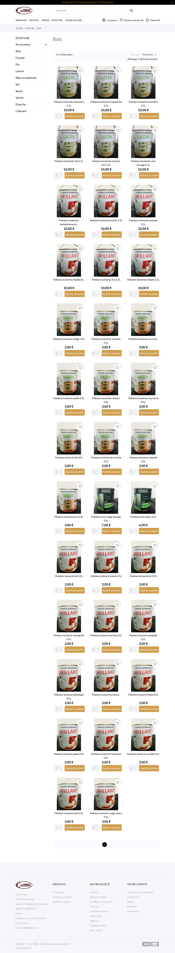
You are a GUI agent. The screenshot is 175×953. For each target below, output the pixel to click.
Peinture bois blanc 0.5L (143, 516)
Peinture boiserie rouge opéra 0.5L (106, 815)
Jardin (46, 19)
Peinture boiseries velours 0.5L (106, 400)
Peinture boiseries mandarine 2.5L (106, 103)
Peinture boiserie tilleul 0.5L (143, 694)
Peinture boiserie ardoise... (106, 694)
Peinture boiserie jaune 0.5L (69, 753)
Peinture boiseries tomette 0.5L (106, 340)
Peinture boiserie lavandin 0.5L (143, 637)
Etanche (21, 104)
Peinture (57, 20)
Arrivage (22, 19)
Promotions (58, 892)
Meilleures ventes (61, 901)
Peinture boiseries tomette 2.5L (143, 103)
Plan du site (96, 916)
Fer (18, 64)
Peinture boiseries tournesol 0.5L (143, 400)
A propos (94, 906)
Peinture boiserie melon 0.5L (106, 575)
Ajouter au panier (74, 115)
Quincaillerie (73, 20)
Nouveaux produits (62, 897)
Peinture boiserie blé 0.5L (69, 457)
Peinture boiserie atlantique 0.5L (69, 696)
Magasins (94, 920)
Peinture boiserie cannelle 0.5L (143, 459)
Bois (18, 51)
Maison (33, 20)
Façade (20, 57)
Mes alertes (133, 911)
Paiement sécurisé (99, 911)
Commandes (133, 897)
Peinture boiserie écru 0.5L (68, 516)
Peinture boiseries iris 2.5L (106, 279)
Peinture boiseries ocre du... (143, 338)
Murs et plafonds (26, 77)
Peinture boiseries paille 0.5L (68, 398)
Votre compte (137, 884)
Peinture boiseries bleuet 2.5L (143, 279)
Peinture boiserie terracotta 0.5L (106, 459)
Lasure (20, 71)
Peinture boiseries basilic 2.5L (106, 220)
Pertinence (147, 54)
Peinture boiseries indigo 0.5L (69, 338)
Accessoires (23, 44)
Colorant (21, 111)
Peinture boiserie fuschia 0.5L (106, 635)
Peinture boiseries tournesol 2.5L (69, 103)
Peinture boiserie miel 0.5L (68, 813)
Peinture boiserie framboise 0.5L (106, 755)
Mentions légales (98, 897)
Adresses (132, 906)
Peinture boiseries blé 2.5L (68, 160)
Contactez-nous (98, 925)
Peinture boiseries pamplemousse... (69, 222)
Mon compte (96, 930)
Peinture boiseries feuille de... (69, 279)
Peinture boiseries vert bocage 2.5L (143, 162)
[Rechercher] (94, 10)
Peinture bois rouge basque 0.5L (106, 518)
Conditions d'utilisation (101, 901)
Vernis (19, 97)
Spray (19, 91)
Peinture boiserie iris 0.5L (143, 575)
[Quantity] (58, 116)
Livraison (94, 892)
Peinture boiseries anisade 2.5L (143, 222)
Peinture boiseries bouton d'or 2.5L (106, 162)
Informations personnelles (140, 892)
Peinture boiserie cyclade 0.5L (143, 753)
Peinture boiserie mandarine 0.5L (69, 637)
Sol (17, 84)
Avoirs (130, 901)
